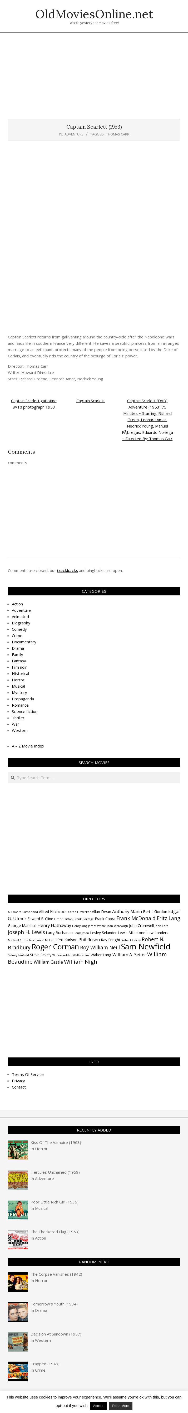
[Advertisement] (98, 78)
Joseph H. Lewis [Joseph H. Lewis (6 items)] (26, 932)
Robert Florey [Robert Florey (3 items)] (131, 940)
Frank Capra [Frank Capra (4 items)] (105, 918)
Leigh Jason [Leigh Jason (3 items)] (81, 933)
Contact (19, 1087)
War (15, 724)
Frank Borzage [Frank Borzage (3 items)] (84, 919)
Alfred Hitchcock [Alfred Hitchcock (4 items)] (53, 911)
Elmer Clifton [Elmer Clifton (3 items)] (63, 919)
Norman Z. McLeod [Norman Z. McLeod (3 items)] (42, 940)
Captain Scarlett (90, 400)
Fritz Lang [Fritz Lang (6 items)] (168, 918)
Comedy (19, 629)
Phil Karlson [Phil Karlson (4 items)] (67, 939)
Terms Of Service (28, 1074)
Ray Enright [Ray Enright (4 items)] (110, 939)
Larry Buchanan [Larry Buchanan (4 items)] (59, 932)
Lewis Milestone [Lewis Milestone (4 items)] (131, 932)
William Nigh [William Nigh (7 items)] (80, 961)
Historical (20, 673)
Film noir (19, 667)
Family (17, 654)
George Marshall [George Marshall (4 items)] (22, 925)
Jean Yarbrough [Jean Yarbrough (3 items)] (117, 926)
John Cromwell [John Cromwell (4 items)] (141, 925)
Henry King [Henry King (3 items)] (79, 926)
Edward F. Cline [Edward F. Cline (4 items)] (40, 918)
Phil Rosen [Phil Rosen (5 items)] (89, 939)
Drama (18, 648)
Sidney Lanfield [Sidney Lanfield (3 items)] (18, 955)
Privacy (18, 1080)
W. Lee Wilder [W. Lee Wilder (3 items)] (62, 955)
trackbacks (67, 570)
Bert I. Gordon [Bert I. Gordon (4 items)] (155, 911)
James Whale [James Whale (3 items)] (97, 926)
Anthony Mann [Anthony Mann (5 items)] (127, 911)
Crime (17, 635)
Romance (20, 705)
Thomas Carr (117, 134)
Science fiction (24, 711)
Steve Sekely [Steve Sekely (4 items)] (40, 954)
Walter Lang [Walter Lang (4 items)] (101, 954)
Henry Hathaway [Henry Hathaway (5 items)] (54, 925)
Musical (18, 686)
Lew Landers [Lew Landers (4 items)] (157, 932)
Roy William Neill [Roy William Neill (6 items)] (100, 947)
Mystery (19, 692)
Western (20, 730)
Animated (20, 616)
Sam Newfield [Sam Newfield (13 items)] (146, 946)
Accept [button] (98, 1406)
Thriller (18, 717)
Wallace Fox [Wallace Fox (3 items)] (81, 955)
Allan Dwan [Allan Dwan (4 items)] (101, 911)
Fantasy (19, 660)
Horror (18, 679)
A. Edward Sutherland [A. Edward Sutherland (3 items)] (23, 912)
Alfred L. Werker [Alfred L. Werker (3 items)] (79, 912)
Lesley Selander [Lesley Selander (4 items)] (103, 932)
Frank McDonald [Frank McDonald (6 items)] (136, 918)
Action (17, 603)
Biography (21, 622)
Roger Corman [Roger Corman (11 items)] (55, 946)
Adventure (74, 134)
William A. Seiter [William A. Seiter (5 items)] (129, 954)
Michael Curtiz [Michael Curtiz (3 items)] (18, 940)
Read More (120, 1406)
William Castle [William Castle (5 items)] (48, 962)
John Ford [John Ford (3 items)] (162, 926)
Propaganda (23, 698)
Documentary (24, 641)
